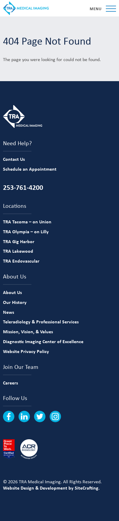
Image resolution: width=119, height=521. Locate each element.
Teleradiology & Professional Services (41, 321)
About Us (12, 292)
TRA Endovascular (21, 261)
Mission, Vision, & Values (28, 331)
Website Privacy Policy (26, 351)
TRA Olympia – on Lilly (26, 231)
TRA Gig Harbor (18, 241)
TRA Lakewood (18, 251)
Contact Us (14, 159)
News (8, 312)
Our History (15, 302)
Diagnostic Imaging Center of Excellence (43, 341)
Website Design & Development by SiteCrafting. (51, 487)
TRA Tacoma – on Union (27, 221)
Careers (10, 382)
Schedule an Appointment (30, 169)
